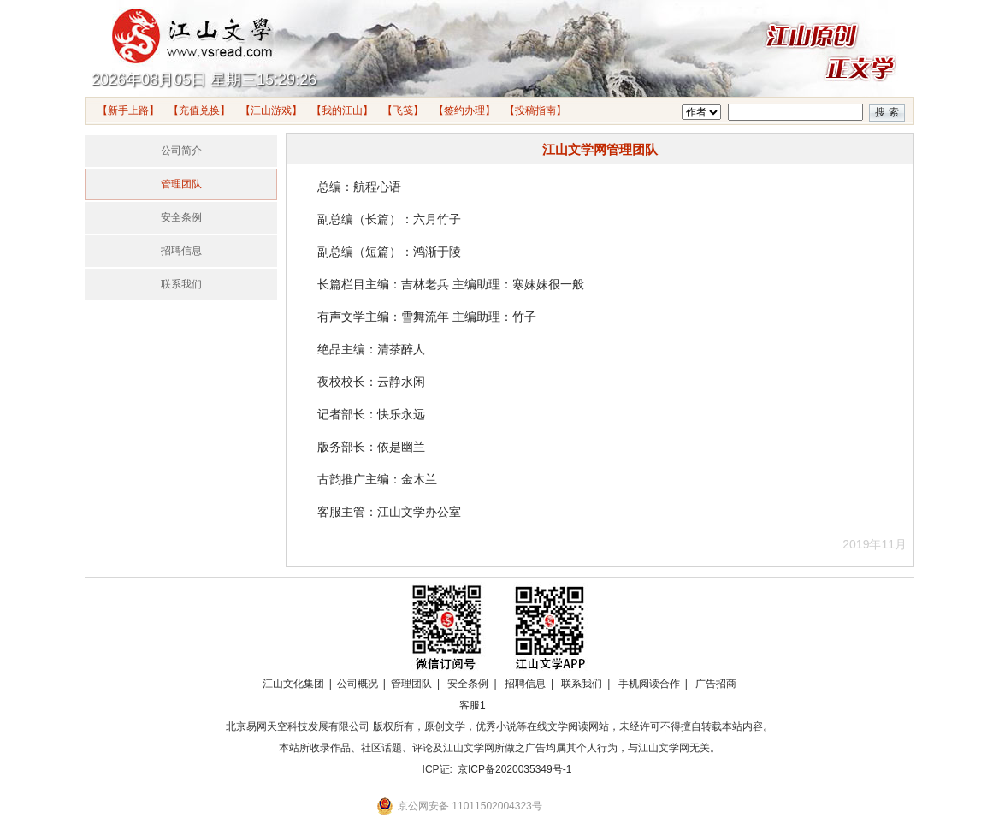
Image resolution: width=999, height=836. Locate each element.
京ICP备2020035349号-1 (514, 769)
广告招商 (715, 684)
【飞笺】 (402, 110)
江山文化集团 (293, 684)
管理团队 (181, 184)
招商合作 (519, 705)
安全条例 (181, 217)
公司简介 (181, 151)
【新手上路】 (128, 110)
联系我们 (181, 284)
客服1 (472, 705)
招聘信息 (181, 251)
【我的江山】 (342, 110)
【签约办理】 (464, 110)
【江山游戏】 (271, 110)
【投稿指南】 (535, 110)
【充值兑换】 (199, 110)
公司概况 (357, 684)
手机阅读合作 (649, 684)
